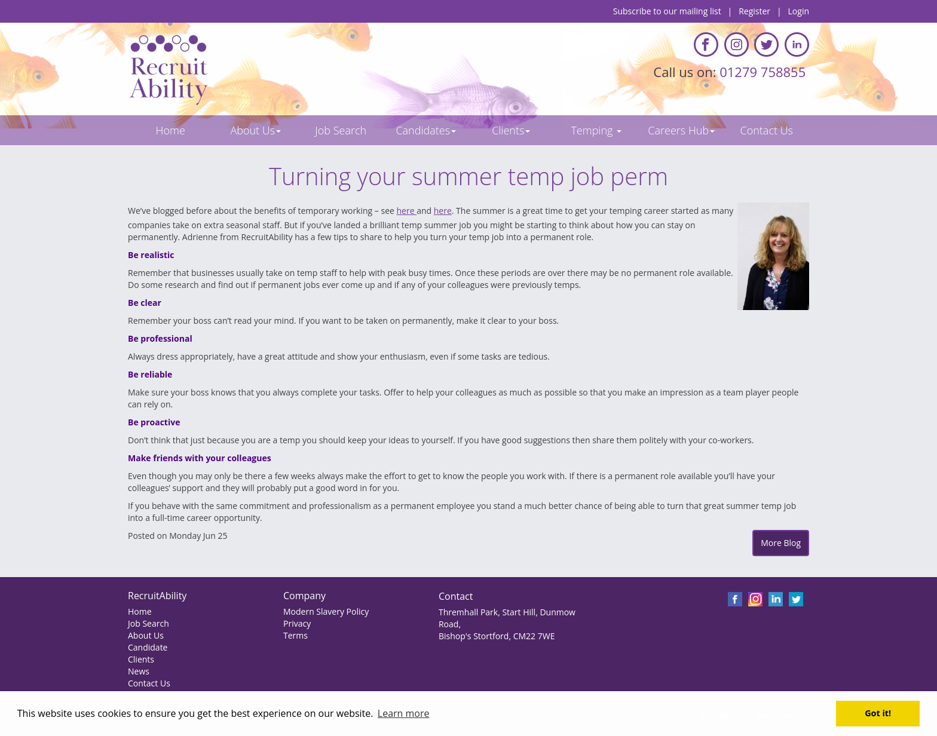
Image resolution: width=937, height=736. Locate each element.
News (138, 671)
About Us (146, 635)
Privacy (297, 623)
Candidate (147, 647)
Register (754, 11)
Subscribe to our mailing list (667, 11)
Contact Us (149, 683)
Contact (456, 596)
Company (304, 595)
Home (140, 611)
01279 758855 (764, 72)
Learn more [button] (404, 713)
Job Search (148, 623)
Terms (295, 635)
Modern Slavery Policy (326, 611)
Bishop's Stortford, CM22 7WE (497, 636)
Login (798, 11)
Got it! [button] (878, 713)
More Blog (781, 542)
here (407, 210)
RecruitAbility (157, 595)
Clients (141, 659)
